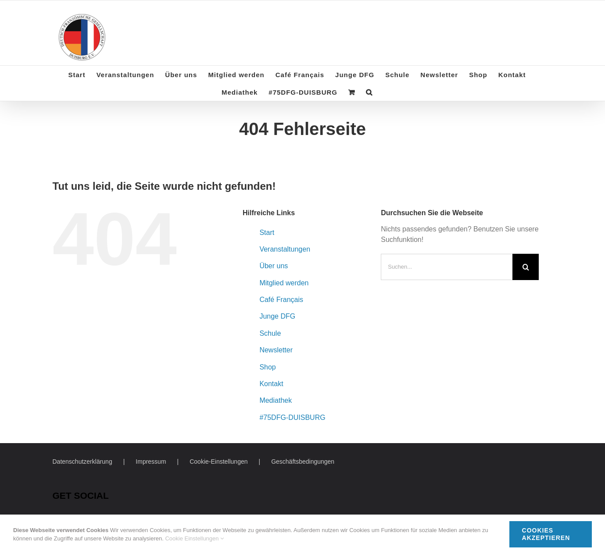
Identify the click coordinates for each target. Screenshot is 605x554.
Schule (270, 333)
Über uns (273, 266)
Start (266, 232)
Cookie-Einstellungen (218, 461)
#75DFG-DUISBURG (292, 417)
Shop (267, 367)
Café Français (281, 299)
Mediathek (275, 400)
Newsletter (276, 350)
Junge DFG (277, 316)
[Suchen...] (446, 267)
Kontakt (271, 383)
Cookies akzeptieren (546, 534)
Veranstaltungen (284, 249)
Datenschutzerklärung (82, 461)
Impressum (151, 461)
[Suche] (525, 267)
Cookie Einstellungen (194, 538)
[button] (369, 92)
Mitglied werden (283, 283)
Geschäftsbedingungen (302, 461)
